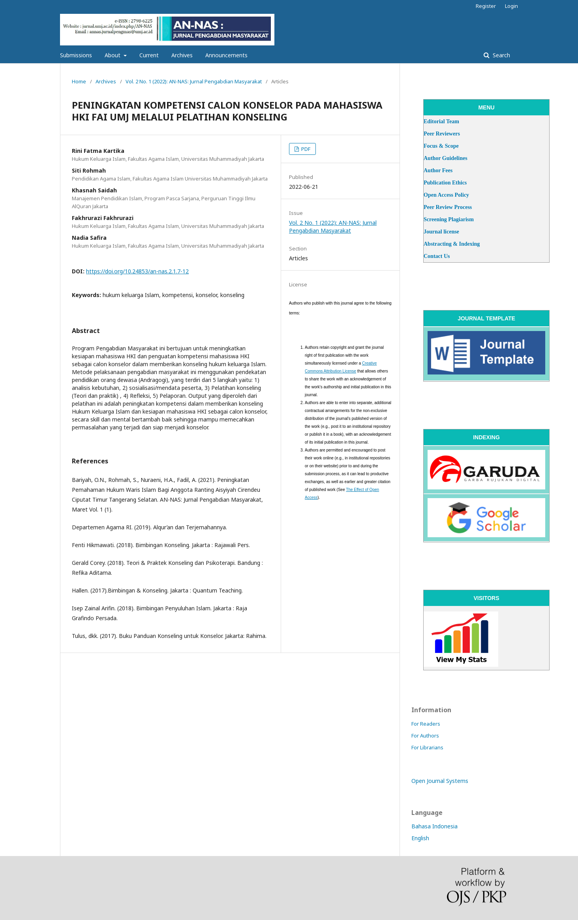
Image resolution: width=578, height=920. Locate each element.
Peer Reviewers (442, 134)
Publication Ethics (445, 183)
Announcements (226, 55)
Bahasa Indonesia (434, 826)
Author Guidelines (445, 158)
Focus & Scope (441, 146)
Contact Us (437, 256)
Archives (182, 55)
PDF (305, 148)
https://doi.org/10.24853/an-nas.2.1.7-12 (137, 271)
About (113, 55)
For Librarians (427, 747)
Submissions (76, 55)
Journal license (441, 232)
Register (486, 5)
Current (149, 55)
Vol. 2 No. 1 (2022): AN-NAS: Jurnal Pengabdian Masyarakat (194, 81)
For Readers (425, 723)
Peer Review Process (448, 207)
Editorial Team (441, 121)
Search (500, 55)
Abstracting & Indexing (452, 244)
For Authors (425, 735)
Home (79, 81)
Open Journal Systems (439, 781)
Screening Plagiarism (449, 219)
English (420, 838)
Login (511, 5)
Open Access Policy (446, 195)
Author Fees (438, 170)
